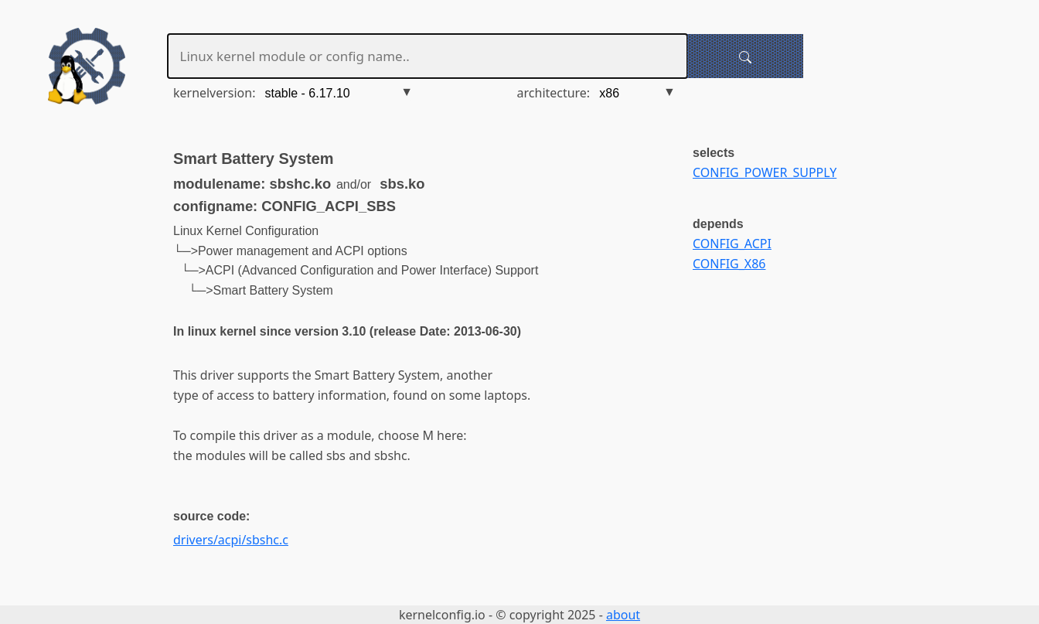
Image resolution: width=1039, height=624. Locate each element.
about (623, 614)
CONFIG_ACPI (732, 243)
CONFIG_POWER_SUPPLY (764, 172)
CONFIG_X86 (729, 263)
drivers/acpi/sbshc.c (230, 539)
